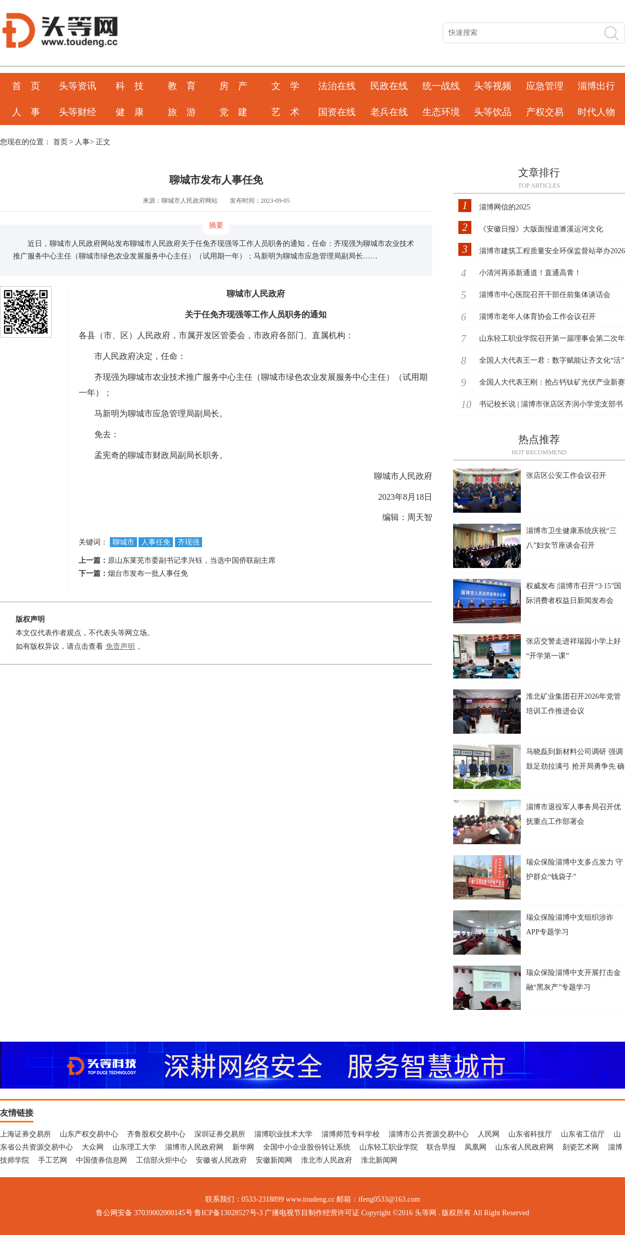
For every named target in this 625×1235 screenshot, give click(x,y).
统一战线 (441, 86)
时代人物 (596, 112)
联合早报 (441, 1147)
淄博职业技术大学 (283, 1134)
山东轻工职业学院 (388, 1147)
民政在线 (389, 86)
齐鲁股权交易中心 (156, 1134)
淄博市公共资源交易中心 (429, 1134)
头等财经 (77, 112)
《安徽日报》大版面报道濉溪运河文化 (541, 229)
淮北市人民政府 (326, 1160)
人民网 (488, 1134)
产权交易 (545, 112)
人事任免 (155, 542)
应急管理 (545, 86)
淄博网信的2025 (504, 207)
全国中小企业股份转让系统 (307, 1147)
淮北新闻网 (379, 1160)
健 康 (130, 112)
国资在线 (337, 112)
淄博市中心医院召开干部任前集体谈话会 (544, 295)
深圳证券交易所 (219, 1134)
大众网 (93, 1147)
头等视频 (492, 86)
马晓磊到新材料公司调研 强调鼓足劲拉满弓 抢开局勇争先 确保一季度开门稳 (575, 766)
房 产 (233, 86)
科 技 (130, 86)
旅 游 (182, 112)
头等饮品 (492, 112)
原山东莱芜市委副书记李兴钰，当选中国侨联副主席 (192, 560)
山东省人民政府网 (524, 1147)
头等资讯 (77, 86)
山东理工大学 (134, 1147)
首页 (60, 142)
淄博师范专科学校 (350, 1134)
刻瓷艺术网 (580, 1147)
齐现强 (188, 542)
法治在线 (337, 86)
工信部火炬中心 (161, 1160)
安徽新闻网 (274, 1160)
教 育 (182, 86)
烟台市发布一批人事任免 (148, 573)
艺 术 (285, 112)
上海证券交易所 (25, 1134)
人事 (82, 142)
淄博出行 (596, 86)
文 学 (285, 86)
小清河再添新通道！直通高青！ (530, 273)
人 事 (26, 112)
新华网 (243, 1147)
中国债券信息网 (101, 1160)
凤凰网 (475, 1147)
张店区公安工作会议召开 (566, 475)
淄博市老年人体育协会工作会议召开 (537, 316)
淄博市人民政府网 (194, 1147)
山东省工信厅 (583, 1134)
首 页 (26, 86)
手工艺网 (52, 1160)
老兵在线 (389, 112)
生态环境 (441, 112)
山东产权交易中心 (89, 1134)
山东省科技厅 (530, 1134)
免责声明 (120, 646)
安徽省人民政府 (221, 1160)
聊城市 (123, 542)
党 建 (233, 112)
